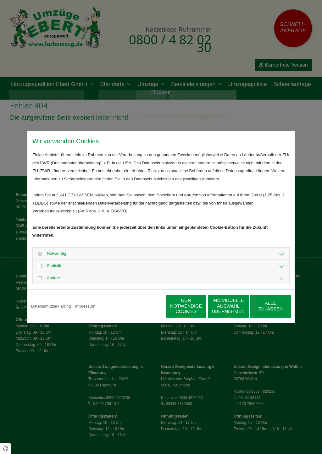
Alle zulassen (261, 306)
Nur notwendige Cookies (142, 306)
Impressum (85, 306)
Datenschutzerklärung (51, 306)
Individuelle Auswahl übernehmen (202, 306)
